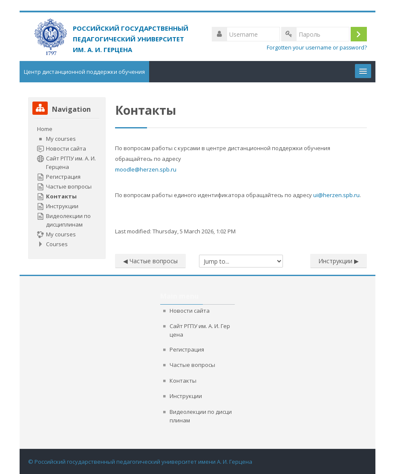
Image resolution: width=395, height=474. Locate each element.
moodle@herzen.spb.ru (145, 169)
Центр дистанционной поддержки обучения (84, 72)
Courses (57, 244)
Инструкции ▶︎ (338, 261)
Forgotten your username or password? (317, 47)
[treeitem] (67, 186)
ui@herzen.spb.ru (336, 195)
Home (44, 129)
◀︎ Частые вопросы (150, 261)
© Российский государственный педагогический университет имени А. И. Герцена (140, 461)
